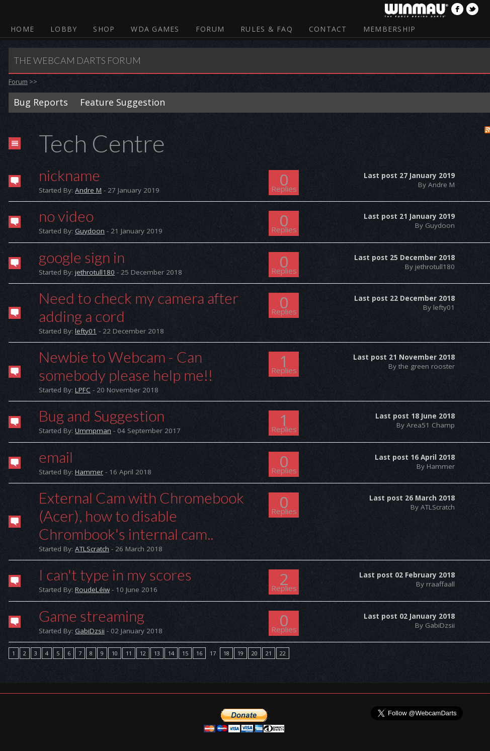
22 (283, 653)
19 (240, 653)
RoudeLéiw (92, 589)
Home (22, 29)
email (56, 457)
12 (143, 653)
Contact (328, 29)
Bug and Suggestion (102, 415)
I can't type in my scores (115, 574)
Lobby (63, 29)
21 (269, 653)
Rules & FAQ (266, 29)
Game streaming (91, 616)
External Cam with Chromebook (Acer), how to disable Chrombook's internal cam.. (141, 515)
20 (255, 653)
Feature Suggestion (122, 102)
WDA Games (155, 29)
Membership (389, 29)
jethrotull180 (95, 272)
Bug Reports (41, 102)
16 (199, 653)
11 (129, 653)
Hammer (89, 471)
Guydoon (90, 230)
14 (171, 653)
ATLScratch (92, 548)
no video (66, 216)
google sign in (82, 257)
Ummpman (93, 430)
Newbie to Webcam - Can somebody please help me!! (126, 366)
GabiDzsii (90, 630)
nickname (69, 175)
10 (115, 653)
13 (157, 653)
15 (185, 653)
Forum (210, 29)
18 (226, 653)
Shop (104, 29)
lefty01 (86, 331)
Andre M (88, 190)
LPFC (83, 389)
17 (213, 653)
